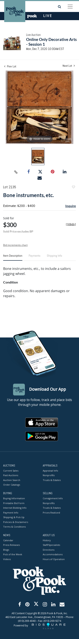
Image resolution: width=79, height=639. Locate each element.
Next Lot (69, 66)
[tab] (12, 257)
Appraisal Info (50, 470)
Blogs (6, 549)
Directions (48, 549)
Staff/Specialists (51, 545)
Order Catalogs (11, 484)
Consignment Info (53, 498)
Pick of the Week (12, 554)
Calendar (8, 540)
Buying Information (14, 498)
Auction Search (11, 480)
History (47, 540)
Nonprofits (49, 475)
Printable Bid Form (13, 503)
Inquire (70, 206)
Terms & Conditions (14, 526)
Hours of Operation (54, 559)
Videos (7, 559)
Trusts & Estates (52, 480)
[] (71, 224)
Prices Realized (51, 512)
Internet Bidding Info (15, 508)
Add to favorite (73, 187)
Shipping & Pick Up (13, 517)
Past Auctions (10, 475)
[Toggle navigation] (70, 6)
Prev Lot (10, 66)
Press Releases (11, 545)
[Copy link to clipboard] (15, 171)
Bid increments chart (15, 245)
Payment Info (10, 512)
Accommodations (53, 554)
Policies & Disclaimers (15, 522)
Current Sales (10, 470)
